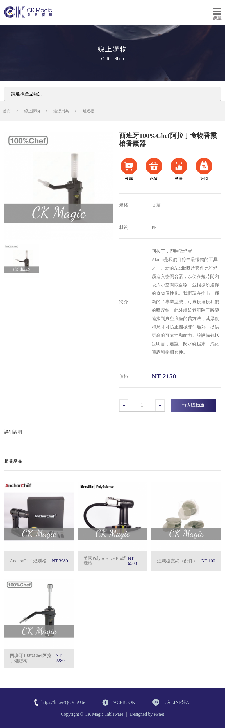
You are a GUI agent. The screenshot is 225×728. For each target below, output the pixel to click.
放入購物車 (193, 405)
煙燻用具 (61, 111)
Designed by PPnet (147, 714)
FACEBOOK (118, 702)
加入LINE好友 (171, 702)
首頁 (7, 111)
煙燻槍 (88, 111)
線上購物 (32, 111)
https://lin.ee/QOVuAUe (63, 702)
